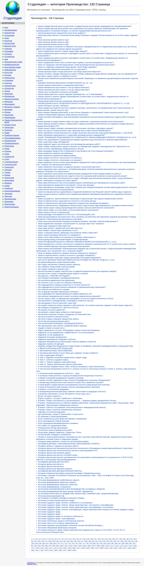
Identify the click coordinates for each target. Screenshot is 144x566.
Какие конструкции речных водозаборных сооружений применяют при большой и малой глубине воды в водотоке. (85, 192)
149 (73, 550)
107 (93, 546)
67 (48, 544)
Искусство (8, 72)
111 (111, 546)
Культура (8, 83)
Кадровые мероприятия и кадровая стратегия (57, 339)
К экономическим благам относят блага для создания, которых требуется (68, 353)
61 (133, 541)
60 (129, 541)
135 (115, 548)
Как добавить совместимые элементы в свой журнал (59, 312)
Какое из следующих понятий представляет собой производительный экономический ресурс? (76, 65)
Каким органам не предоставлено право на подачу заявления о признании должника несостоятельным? (80, 122)
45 (75, 541)
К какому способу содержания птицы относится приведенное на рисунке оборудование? (74, 380)
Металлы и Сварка (12, 107)
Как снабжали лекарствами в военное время (56, 267)
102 (70, 546)
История (7, 75)
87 (120, 544)
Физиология (9, 178)
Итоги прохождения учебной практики (53, 421)
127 (78, 548)
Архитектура (9, 33)
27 (117, 539)
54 (108, 541)
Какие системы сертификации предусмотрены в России (61, 149)
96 (46, 546)
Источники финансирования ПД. (51, 496)
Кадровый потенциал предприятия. (52, 337)
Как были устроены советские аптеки (53, 317)
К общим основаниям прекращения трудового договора (60, 378)
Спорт (6, 159)
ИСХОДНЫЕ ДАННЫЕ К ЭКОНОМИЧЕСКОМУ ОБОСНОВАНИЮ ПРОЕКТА (68, 444)
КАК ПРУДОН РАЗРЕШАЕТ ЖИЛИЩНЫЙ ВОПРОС (59, 278)
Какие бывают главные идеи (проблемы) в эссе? (58, 230)
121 (50, 548)
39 (54, 541)
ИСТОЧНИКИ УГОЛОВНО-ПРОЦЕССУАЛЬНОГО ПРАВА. (61, 498)
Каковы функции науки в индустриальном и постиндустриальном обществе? (69, 72)
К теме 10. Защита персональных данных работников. (60, 364)
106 (88, 546)
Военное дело (10, 46)
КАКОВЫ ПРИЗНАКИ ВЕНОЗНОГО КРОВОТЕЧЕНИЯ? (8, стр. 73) (65, 83)
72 (66, 544)
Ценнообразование (12, 191)
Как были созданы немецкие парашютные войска (58, 319)
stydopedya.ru (31, 562)
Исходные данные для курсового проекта (55, 469)
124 (64, 548)
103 (75, 546)
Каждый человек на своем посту (51, 328)
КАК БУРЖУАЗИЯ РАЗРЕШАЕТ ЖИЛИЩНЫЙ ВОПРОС (60, 323)
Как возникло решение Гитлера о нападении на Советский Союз (64, 314)
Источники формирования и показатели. (54, 487)
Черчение (8, 194)
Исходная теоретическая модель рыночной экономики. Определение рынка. (69, 473)
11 (59, 539)
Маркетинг (8, 94)
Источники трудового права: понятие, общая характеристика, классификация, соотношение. (76, 507)
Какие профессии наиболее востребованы (55, 153)
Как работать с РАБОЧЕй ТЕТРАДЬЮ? (54, 276)
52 (100, 541)
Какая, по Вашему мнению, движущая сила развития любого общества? (67, 233)
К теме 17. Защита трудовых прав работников (57, 362)
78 (87, 544)
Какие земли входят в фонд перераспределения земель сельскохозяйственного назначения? (76, 208)
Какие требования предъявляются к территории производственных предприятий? (71, 135)
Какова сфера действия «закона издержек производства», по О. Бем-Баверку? (70, 94)
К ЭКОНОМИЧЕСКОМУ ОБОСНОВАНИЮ (55, 351)
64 (37, 544)
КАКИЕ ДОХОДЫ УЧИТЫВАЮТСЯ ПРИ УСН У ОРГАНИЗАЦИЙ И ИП (66, 215)
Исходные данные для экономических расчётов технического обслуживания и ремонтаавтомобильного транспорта (85, 448)
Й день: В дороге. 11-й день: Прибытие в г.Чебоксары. (60, 398)
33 (32, 541)
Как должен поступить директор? (51, 310)
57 (119, 541)
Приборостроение (11, 135)
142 (41, 550)
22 (99, 539)
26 (113, 539)
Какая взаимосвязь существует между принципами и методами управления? (69, 258)
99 (57, 546)
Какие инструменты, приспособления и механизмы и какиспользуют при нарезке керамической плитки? (80, 199)
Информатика (10, 70)
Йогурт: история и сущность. (49, 396)
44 (72, 541)
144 (50, 550)
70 (58, 544)
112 (116, 546)
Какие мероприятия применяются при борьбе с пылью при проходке (66, 185)
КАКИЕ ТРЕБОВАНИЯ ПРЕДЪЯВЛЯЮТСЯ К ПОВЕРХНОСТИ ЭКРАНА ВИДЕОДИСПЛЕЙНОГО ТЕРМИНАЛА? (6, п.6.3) (87, 137)
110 (107, 546)
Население (8, 115)
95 (43, 546)
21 (95, 539)
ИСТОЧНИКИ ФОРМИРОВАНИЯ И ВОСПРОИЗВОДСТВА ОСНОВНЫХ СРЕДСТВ (71, 489)
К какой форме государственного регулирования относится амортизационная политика (73, 385)
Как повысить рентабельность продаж (53, 289)
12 (63, 539)
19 (88, 539)
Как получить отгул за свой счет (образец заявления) (59, 283)
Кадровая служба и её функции (51, 344)
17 (81, 539)
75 (76, 544)
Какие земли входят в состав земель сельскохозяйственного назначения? (68, 210)
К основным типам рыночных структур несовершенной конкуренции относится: (70, 376)
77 (84, 544)
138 (129, 548)
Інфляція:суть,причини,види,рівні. (52, 412)
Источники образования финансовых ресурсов (57, 528)
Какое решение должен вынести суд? (53, 40)
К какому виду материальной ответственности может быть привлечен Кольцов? (70, 382)
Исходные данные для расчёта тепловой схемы (57, 455)
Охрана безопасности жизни (13, 121)
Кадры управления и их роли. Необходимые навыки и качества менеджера (68, 330)
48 (86, 541)
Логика (7, 91)
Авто (6, 27)
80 (94, 544)
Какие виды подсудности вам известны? (54, 226)
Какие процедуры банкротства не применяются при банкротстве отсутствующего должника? (75, 151)
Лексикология (9, 86)
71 (62, 544)
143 (46, 550)
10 (56, 539)
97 (50, 546)
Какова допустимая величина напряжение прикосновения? (62, 101)
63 (33, 544)
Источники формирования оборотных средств (57, 482)
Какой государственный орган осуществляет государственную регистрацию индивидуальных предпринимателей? (84, 26)
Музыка (7, 112)
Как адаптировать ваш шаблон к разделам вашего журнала (62, 326)
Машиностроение (11, 99)
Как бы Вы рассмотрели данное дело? (53, 321)
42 (64, 541)
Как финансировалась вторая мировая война (56, 262)
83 (105, 544)
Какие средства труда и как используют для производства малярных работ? (69, 144)
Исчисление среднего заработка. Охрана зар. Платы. (60, 432)
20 (92, 539)
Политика (8, 130)
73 (69, 544)
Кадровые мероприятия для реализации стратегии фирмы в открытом (67, 342)
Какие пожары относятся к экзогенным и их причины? (60, 158)
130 (92, 548)
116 (134, 546)
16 (77, 539)
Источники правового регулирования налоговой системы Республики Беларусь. (70, 525)
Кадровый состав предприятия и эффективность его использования (66, 333)
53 (104, 541)
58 (122, 541)
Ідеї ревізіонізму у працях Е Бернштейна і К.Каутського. (60, 414)
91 (134, 544)
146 (60, 550)
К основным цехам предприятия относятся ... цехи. (59, 373)
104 (79, 546)
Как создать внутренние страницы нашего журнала (59, 264)
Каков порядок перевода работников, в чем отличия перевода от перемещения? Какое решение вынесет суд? (83, 112)
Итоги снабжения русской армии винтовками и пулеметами (62, 419)
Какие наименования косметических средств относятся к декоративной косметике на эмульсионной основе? (82, 176)
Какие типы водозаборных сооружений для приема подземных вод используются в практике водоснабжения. (83, 140)
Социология (9, 157)
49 (90, 541)
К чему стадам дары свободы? (50, 355)
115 (130, 546)
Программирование (12, 138)
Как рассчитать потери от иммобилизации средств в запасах (63, 274)
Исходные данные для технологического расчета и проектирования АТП (67, 451)
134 (110, 548)
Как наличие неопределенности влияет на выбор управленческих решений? (69, 296)
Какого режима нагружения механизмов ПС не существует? (62, 69)
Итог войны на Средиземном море (52, 426)
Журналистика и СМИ (13, 62)
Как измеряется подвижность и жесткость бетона (58, 308)
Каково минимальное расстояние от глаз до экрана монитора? (63, 87)
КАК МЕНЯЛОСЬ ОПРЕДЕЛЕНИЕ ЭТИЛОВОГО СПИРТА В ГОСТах (65, 301)
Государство (9, 57)
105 (84, 546)
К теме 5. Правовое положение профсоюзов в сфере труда (62, 357)
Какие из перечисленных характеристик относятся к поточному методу (67, 201)
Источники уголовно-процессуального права (56, 500)
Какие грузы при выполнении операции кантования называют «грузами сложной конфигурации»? (78, 221)
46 (79, 541)
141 (37, 550)
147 (64, 550)
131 (96, 548)
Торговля (8, 170)
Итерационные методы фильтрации (52, 428)
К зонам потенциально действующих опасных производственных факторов (69, 387)
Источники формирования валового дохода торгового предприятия (65, 491)
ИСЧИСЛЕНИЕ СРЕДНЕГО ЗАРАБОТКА (54, 435)
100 (61, 546)
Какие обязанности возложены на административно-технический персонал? (69, 167)
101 (65, 546)
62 (137, 541)
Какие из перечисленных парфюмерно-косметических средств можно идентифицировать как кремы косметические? (85, 205)
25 (110, 539)
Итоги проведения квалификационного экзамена (58, 423)
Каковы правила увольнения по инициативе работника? (61, 85)
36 (43, 541)
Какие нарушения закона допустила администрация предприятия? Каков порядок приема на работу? (79, 174)
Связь (6, 154)
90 (130, 544)
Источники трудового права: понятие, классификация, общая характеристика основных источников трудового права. (86, 510)
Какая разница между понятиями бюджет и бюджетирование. (63, 240)
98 (54, 546)
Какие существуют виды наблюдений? (53, 142)
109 (102, 546)
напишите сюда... (32, 564)
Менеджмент (9, 104)
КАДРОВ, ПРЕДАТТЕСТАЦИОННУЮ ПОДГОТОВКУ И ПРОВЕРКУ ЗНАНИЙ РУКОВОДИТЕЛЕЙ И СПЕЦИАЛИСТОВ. (85, 346)
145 (55, 550)
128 (82, 548)
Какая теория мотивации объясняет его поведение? (59, 235)
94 (39, 546)
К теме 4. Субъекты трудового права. (53, 360)
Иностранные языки (12, 67)
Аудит (6, 38)
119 (41, 548)
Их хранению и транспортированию (52, 416)
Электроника (9, 204)
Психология (9, 146)
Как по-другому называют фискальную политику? (58, 292)
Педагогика (9, 127)
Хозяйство (8, 188)
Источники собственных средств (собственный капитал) (61, 521)
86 (116, 544)
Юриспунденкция (11, 207)
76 (80, 544)
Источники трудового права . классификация (56, 519)
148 (69, 550)
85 (112, 544)
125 (69, 548)
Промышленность (11, 143)
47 (82, 541)
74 (73, 544)
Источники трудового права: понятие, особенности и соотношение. (65, 503)
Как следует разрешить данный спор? (53, 269)
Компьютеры (9, 78)
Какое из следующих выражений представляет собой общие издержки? (67, 67)
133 (106, 548)
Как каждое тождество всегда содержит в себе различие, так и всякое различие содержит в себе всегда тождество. (85, 305)
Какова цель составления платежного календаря (58, 92)
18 (84, 539)
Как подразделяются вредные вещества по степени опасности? (64, 285)
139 (133, 548)
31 (131, 539)
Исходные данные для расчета (50, 464)
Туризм (7, 172)
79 (91, 544)
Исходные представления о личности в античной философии (63, 441)
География (8, 51)
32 (135, 539)
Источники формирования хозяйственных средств (58, 480)
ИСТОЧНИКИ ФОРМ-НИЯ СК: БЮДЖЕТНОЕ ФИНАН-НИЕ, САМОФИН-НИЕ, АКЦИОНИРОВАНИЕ (78, 494)
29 (124, 539)
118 (37, 548)
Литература (9, 88)
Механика (8, 110)
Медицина (8, 102)
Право (7, 133)
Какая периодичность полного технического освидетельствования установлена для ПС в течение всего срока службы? (87, 244)
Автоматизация (10, 30)
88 (123, 544)
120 (46, 548)
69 (55, 544)
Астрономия (9, 35)
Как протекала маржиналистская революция (56, 280)
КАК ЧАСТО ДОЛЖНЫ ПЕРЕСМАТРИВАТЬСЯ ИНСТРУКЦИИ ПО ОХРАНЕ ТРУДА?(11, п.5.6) (76, 260)
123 (60, 548)
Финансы (8, 183)
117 (32, 548)
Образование (9, 117)
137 (124, 548)
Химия (7, 186)
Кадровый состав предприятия (50, 335)
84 (109, 544)
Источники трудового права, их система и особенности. (60, 516)
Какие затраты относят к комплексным (53, 212)
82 (102, 544)
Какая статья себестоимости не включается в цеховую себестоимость (66, 237)
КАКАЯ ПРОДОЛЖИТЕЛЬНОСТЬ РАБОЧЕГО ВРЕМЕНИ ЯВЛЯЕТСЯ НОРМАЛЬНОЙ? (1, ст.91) (77, 242)
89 (127, 544)
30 (128, 539)
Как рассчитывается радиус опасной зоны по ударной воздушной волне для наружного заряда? (77, 271)
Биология (8, 41)
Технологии (9, 167)
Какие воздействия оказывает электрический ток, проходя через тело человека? (71, 224)
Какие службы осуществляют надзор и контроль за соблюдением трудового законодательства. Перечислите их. (84, 146)
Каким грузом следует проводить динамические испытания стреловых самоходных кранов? (75, 128)
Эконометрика (10, 199)
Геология (8, 54)
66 (44, 544)
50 (93, 541)
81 (98, 544)
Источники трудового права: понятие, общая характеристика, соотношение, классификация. (76, 505)
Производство (10, 141)
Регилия (7, 151)
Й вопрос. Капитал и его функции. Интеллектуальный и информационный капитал (71, 407)
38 (50, 541)
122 (55, 548)
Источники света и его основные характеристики (58, 523)
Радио (6, 149)
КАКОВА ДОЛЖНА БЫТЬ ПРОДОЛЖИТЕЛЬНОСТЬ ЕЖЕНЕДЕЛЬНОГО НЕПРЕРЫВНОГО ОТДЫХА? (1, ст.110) (83, 103)
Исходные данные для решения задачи (54, 453)
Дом (6, 59)
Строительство (10, 164)
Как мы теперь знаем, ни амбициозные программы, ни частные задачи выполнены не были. (75, 298)
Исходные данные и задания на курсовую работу (58, 446)
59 (126, 541)
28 (120, 539)
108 (98, 546)
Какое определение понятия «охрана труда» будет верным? (62, 51)
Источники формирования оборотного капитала (57, 485)
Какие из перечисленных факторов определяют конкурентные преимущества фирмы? (73, 203)
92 (32, 546)
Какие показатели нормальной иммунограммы (57, 156)
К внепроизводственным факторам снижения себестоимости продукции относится (72, 392)
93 (36, 546)
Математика (9, 96)
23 (102, 539)
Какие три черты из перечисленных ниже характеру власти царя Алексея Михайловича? (74, 131)
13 (66, 539)
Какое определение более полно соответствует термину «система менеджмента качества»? (76, 63)
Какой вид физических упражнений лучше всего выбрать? (62, 33)
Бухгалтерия (9, 43)
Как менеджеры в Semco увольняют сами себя (57, 303)
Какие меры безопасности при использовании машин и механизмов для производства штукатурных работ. (81, 183)
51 (97, 541)
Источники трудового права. (49, 512)
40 (57, 541)
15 (74, 539)
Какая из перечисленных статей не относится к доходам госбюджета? (66, 255)
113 (120, 546)
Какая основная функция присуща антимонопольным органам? (64, 246)
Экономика (8, 202)
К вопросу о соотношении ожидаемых (53, 389)
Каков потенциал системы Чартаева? (53, 106)
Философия (9, 180)
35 (39, 541)
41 (61, 541)
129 (87, 548)
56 (115, 541)
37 (46, 541)
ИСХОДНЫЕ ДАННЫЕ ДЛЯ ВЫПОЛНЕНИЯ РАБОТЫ (59, 471)
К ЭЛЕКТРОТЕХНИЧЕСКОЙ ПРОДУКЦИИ (55, 348)
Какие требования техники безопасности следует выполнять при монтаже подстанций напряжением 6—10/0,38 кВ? (85, 133)
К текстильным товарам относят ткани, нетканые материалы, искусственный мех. (71, 367)
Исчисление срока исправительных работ (55, 430)
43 (68, 541)
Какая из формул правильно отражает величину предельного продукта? (67, 253)
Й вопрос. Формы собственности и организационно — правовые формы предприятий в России (77, 401)
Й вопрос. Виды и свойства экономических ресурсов (59, 410)
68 (51, 544)
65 (40, 544)
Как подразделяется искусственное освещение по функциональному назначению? (72, 287)
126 (73, 548)
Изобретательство (11, 65)
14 (70, 539)
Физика (7, 175)
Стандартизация (11, 162)
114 (125, 546)
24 (106, 539)
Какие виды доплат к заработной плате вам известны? (60, 228)
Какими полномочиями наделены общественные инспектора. (63, 115)
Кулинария (8, 80)
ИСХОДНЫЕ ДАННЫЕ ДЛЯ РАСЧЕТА (53, 462)
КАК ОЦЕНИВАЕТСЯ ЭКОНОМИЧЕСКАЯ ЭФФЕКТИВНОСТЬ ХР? (65, 294)
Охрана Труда (10, 125)
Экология (8, 196)
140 (32, 550)
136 (120, 548)
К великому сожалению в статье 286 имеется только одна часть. (64, 394)
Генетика (8, 49)
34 (36, 541)
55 (111, 541)
